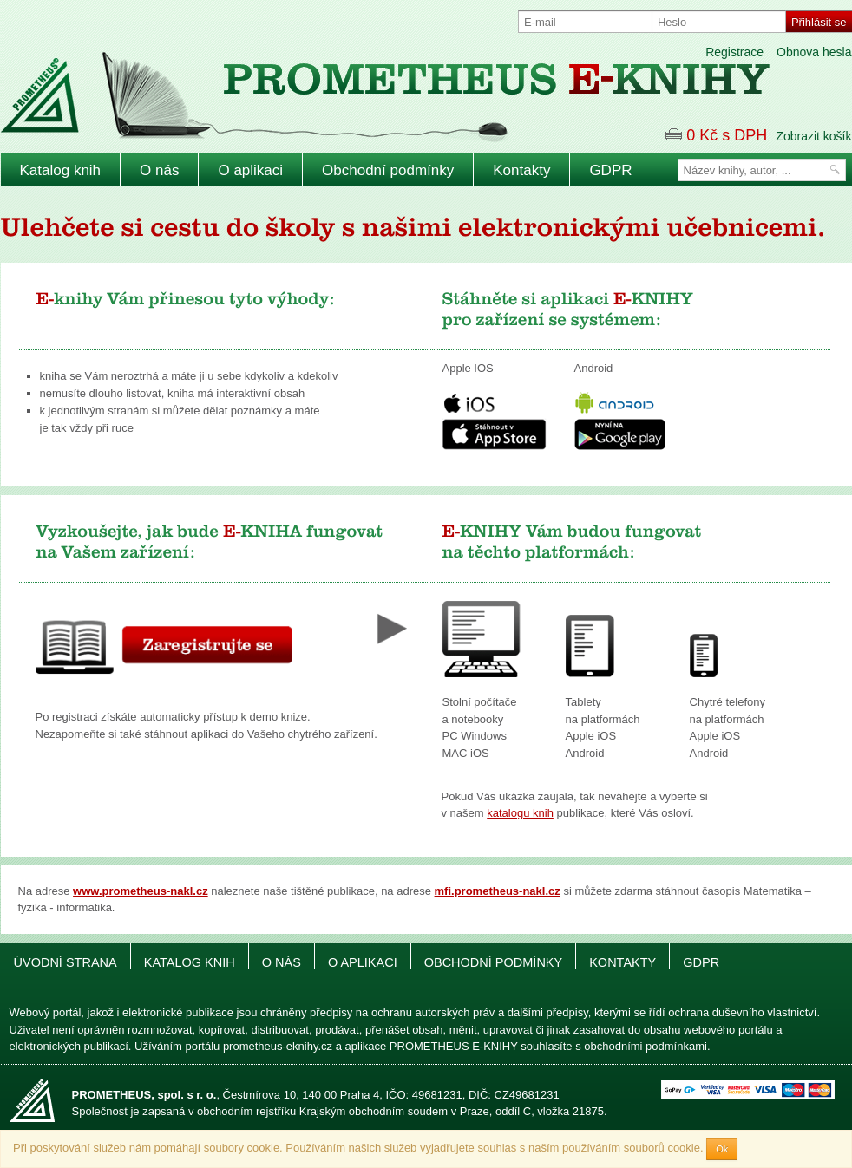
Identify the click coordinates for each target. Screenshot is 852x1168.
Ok (722, 1149)
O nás (159, 170)
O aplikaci (250, 170)
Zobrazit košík (813, 136)
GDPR (610, 170)
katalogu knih (520, 812)
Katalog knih (61, 170)
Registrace (734, 52)
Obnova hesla (814, 52)
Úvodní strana (65, 962)
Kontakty (521, 170)
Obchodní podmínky (388, 170)
